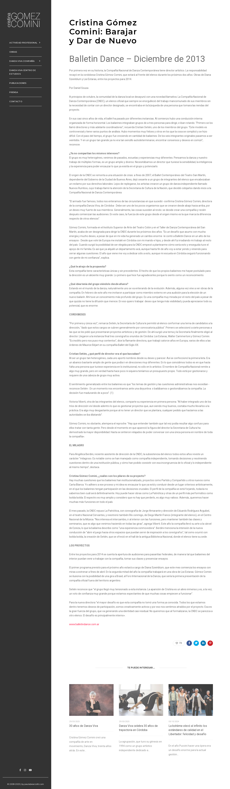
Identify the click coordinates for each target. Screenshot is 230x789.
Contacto (14, 100)
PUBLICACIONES (16, 82)
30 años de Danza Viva (83, 726)
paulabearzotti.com (34, 784)
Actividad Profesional (26, 42)
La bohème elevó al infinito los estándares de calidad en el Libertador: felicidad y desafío (188, 730)
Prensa (12, 91)
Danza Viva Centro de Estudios (21, 71)
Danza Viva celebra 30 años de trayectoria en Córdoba (138, 728)
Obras (12, 51)
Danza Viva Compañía (26, 60)
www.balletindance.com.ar (84, 624)
